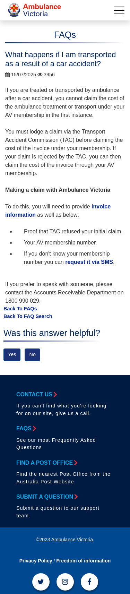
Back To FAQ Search (27, 316)
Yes (12, 354)
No (32, 354)
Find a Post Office (46, 463)
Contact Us (36, 394)
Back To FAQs (20, 308)
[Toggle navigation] (119, 10)
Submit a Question (46, 497)
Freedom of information (83, 560)
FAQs (25, 428)
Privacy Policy (35, 560)
